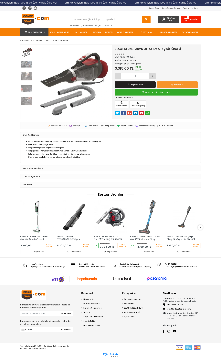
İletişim (195, 8)
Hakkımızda (88, 299)
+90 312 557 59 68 (173, 304)
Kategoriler (129, 293)
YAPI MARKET (129, 303)
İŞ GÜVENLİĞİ (129, 316)
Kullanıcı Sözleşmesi (92, 308)
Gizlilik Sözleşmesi (91, 303)
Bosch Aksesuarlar (132, 299)
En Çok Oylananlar (103, 25)
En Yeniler (74, 25)
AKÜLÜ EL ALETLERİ (132, 312)
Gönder (66, 313)
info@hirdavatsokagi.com (177, 308)
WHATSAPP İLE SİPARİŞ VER (156, 92)
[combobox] (23, 329)
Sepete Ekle (135, 84)
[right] (200, 227)
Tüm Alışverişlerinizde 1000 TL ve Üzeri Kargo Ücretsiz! (99, 2)
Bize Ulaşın (169, 293)
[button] (191, 19)
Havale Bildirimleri (91, 325)
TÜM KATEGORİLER (35, 32)
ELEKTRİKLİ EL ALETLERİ (133, 308)
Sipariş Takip (154, 8)
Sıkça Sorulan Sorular (171, 8)
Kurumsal (87, 293)
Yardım (186, 8)
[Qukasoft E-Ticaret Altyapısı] (110, 355)
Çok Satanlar (87, 25)
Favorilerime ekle (124, 97)
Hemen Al (177, 84)
